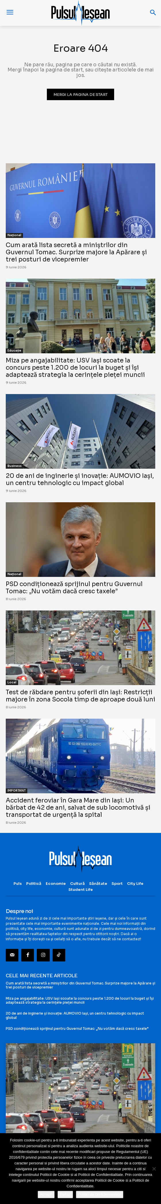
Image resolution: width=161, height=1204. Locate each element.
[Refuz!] (154, 1169)
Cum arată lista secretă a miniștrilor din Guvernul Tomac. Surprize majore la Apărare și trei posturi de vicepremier (76, 252)
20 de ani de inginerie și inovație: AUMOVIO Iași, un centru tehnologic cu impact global (80, 479)
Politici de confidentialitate (99, 1194)
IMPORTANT (16, 790)
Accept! (46, 1194)
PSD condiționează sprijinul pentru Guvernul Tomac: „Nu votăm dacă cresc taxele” (74, 587)
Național (14, 235)
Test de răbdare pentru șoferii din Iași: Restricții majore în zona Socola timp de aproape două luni (80, 696)
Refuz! (65, 1194)
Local (11, 682)
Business (14, 466)
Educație (14, 350)
